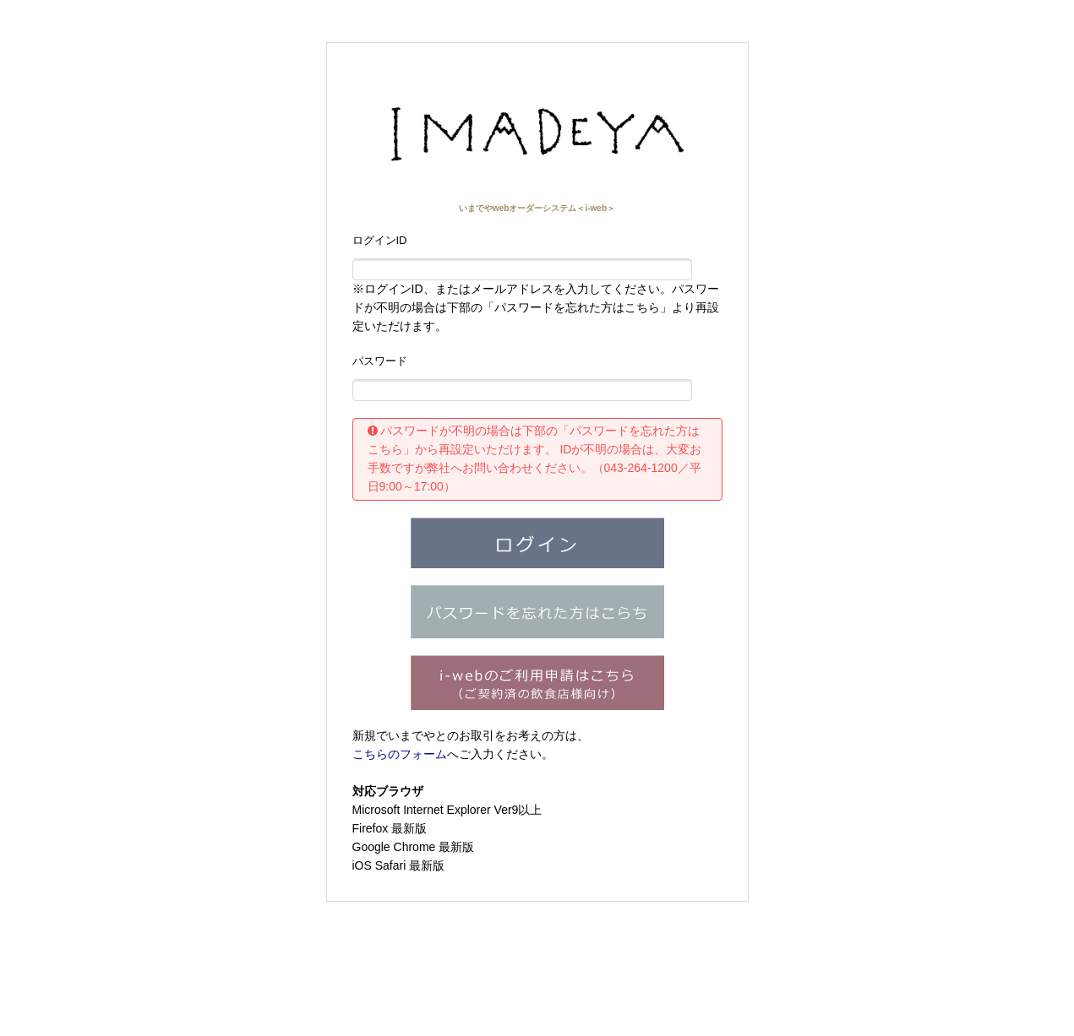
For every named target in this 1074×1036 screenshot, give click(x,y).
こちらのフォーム (399, 754)
